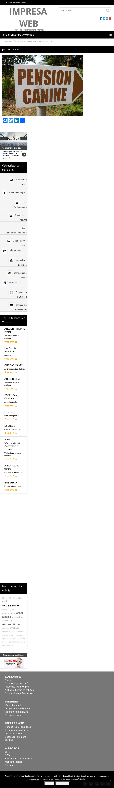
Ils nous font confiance (16, 730)
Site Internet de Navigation (57, 35)
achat (19, 612)
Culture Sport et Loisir (16, 242)
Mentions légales (13, 762)
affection (6, 628)
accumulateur (9, 613)
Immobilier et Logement (18, 262)
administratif (18, 617)
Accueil (8, 41)
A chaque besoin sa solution (19, 690)
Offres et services (14, 733)
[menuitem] (13, 179)
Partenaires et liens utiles (18, 727)
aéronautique (11, 624)
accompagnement (10, 609)
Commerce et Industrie (17, 217)
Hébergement (11, 251)
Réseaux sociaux (14, 715)
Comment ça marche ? (16, 683)
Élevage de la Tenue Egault (25, 41)
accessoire (10, 605)
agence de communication (13, 638)
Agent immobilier (10, 402)
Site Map (9, 765)
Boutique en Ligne (13, 193)
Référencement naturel (17, 712)
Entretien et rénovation (13, 473)
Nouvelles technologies (17, 686)
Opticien (7, 355)
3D (3, 598)
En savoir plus (62, 783)
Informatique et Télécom (17, 275)
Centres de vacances (12, 430)
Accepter (49, 783)
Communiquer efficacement (19, 693)
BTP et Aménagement (20, 204)
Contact (9, 740)
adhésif (6, 616)
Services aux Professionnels (18, 307)
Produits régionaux (11, 416)
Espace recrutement (15, 737)
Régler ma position (15, 2)
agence (13, 631)
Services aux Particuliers (18, 294)
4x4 (7, 598)
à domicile (7, 620)
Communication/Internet (16, 230)
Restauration (11, 283)
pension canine (45, 41)
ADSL (16, 620)
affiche (5, 632)
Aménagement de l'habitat (14, 369)
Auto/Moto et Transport (18, 181)
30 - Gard (13, 598)
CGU (7, 752)
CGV (7, 755)
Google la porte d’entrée (17, 708)
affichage (14, 628)
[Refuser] (110, 780)
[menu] (13, 242)
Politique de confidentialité (18, 758)
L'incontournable (13, 705)
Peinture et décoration (12, 486)
